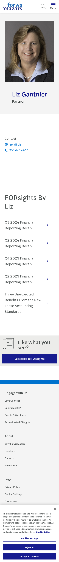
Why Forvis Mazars (15, 444)
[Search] (43, 6)
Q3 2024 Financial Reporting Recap (28, 224)
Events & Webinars (15, 415)
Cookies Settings (29, 538)
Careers (9, 458)
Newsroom (11, 465)
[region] (29, 533)
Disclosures (11, 501)
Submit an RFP (13, 408)
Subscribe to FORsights (29, 358)
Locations (10, 451)
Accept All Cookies (29, 556)
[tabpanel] (29, 266)
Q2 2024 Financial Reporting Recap (28, 242)
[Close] (55, 509)
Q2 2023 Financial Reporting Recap (28, 278)
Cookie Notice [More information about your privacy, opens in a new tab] (43, 531)
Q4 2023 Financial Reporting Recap (28, 260)
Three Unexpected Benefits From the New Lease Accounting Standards (28, 302)
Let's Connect (12, 400)
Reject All (29, 547)
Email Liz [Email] (13, 144)
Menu (53, 6)
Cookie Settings (13, 494)
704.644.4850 (16, 150)
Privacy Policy (12, 487)
